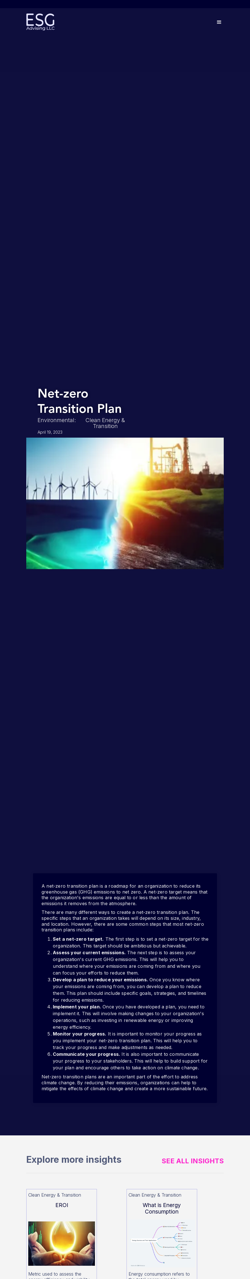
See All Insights (193, 1161)
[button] (219, 22)
